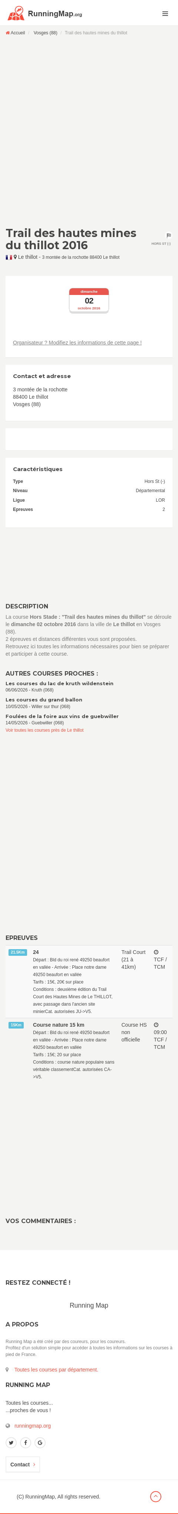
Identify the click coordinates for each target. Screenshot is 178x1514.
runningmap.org (32, 1426)
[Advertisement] (89, 131)
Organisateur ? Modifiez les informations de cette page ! (77, 343)
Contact (22, 1464)
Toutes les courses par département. (56, 1370)
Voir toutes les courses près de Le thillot (44, 730)
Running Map (89, 1305)
